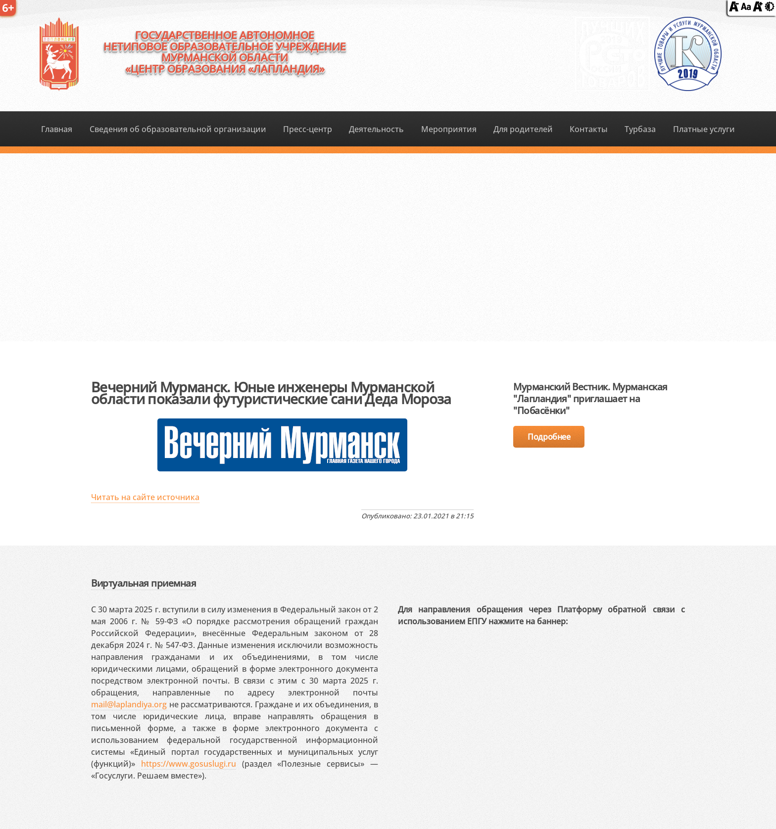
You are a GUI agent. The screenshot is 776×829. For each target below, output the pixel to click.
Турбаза (640, 129)
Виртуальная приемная (143, 583)
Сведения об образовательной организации (178, 129)
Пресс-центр (307, 129)
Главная (56, 129)
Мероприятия (449, 129)
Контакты (589, 129)
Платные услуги (704, 129)
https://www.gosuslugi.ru (188, 763)
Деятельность (376, 129)
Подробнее (549, 436)
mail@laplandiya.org (129, 704)
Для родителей (523, 129)
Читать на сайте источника (145, 497)
